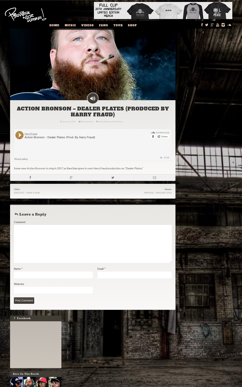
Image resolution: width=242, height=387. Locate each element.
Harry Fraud (117, 128)
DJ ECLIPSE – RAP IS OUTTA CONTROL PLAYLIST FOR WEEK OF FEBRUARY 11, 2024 (204, 231)
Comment (19, 228)
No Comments (87, 128)
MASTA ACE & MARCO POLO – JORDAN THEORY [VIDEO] (204, 262)
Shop (134, 25)
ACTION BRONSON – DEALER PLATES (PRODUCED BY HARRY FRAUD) (92, 118)
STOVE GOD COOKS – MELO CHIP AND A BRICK (205, 243)
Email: (187, 200)
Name (18, 275)
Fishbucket (144, 384)
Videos (93, 25)
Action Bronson (104, 128)
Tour (121, 25)
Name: (187, 193)
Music (78, 25)
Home (64, 25)
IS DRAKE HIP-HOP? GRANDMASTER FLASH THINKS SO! (206, 252)
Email (101, 275)
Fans (108, 25)
